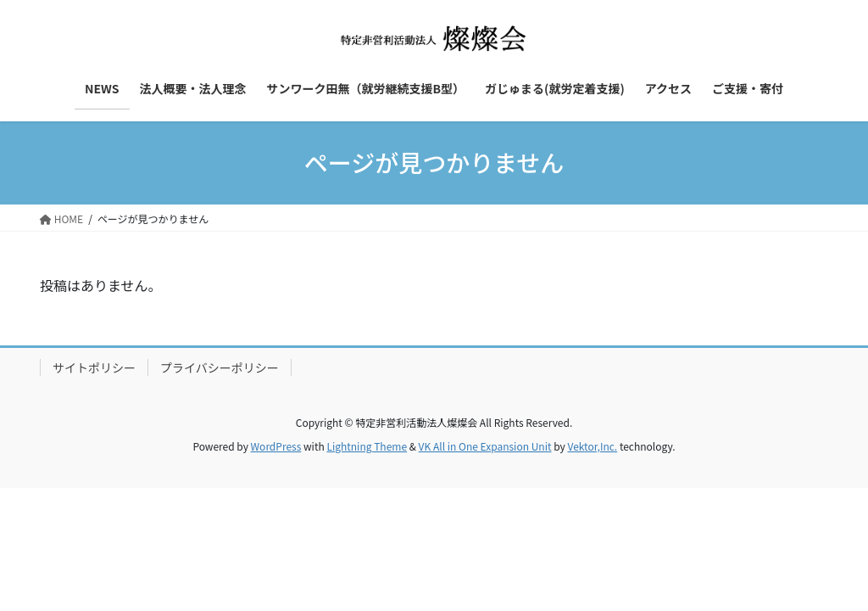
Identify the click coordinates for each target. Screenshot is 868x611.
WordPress (276, 446)
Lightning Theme (366, 446)
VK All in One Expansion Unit (485, 446)
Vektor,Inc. (592, 446)
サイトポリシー (94, 367)
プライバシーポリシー (219, 367)
